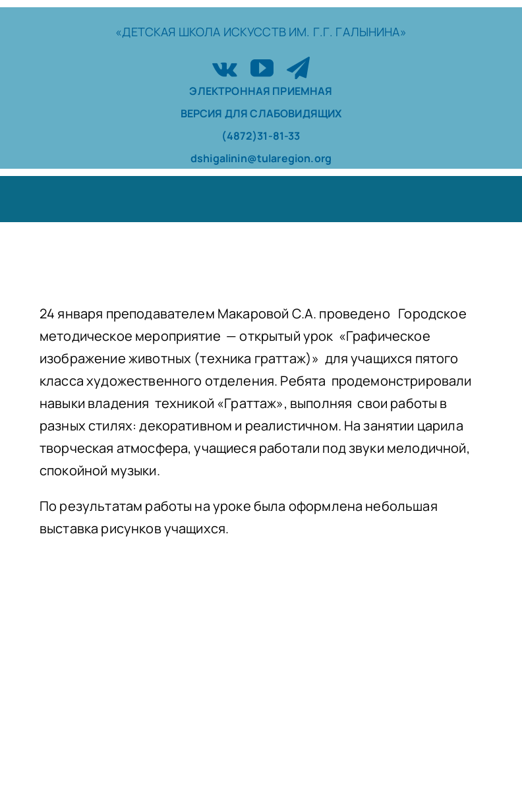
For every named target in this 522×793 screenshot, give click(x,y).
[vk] (224, 67)
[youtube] (262, 67)
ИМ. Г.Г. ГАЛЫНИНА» (348, 32)
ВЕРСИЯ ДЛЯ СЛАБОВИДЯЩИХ (261, 113)
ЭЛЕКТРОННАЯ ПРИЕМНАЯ (260, 91)
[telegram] (298, 67)
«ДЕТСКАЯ (146, 32)
